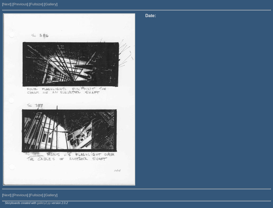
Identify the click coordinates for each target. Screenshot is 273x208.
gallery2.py (44, 203)
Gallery (50, 4)
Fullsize (36, 4)
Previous (20, 4)
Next (6, 4)
